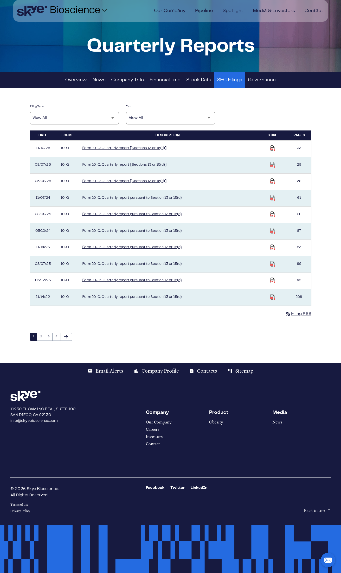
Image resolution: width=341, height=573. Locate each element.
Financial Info (165, 80)
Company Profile (156, 371)
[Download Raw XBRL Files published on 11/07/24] (273, 198)
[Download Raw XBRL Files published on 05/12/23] (273, 280)
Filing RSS (298, 314)
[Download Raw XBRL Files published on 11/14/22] (273, 297)
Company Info (127, 80)
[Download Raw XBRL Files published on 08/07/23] (273, 264)
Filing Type (37, 106)
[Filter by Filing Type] (74, 118)
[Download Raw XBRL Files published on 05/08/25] (273, 181)
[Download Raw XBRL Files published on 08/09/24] (273, 214)
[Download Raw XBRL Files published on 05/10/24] (273, 231)
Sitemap (240, 371)
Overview (76, 80)
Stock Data (198, 80)
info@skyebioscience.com (34, 421)
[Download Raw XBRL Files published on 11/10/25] (273, 148)
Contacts (203, 371)
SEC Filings (229, 80)
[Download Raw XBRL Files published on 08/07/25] (273, 165)
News (99, 80)
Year (129, 106)
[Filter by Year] (170, 118)
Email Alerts (105, 371)
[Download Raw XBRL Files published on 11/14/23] (273, 247)
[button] (328, 560)
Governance (262, 80)
